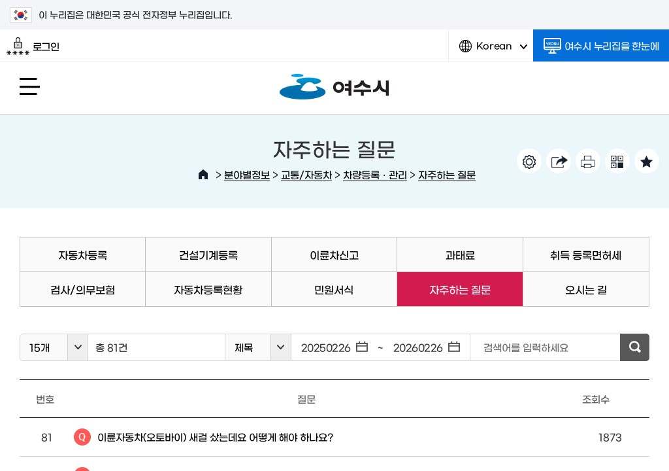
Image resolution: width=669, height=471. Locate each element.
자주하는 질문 (447, 174)
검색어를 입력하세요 (525, 347)
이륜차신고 (334, 254)
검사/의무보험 (82, 289)
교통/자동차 (306, 174)
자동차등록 (82, 254)
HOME (203, 174)
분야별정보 (247, 174)
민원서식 (333, 289)
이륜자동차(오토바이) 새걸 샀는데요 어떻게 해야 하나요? (215, 437)
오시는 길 (586, 289)
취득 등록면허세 (585, 254)
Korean (493, 50)
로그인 (33, 46)
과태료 (460, 254)
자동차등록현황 (208, 289)
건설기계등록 (208, 254)
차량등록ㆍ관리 (375, 174)
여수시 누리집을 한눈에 (601, 46)
